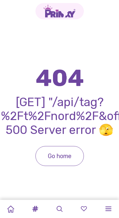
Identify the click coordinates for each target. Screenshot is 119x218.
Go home (59, 156)
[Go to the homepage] (59, 11)
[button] (35, 209)
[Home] (10, 209)
